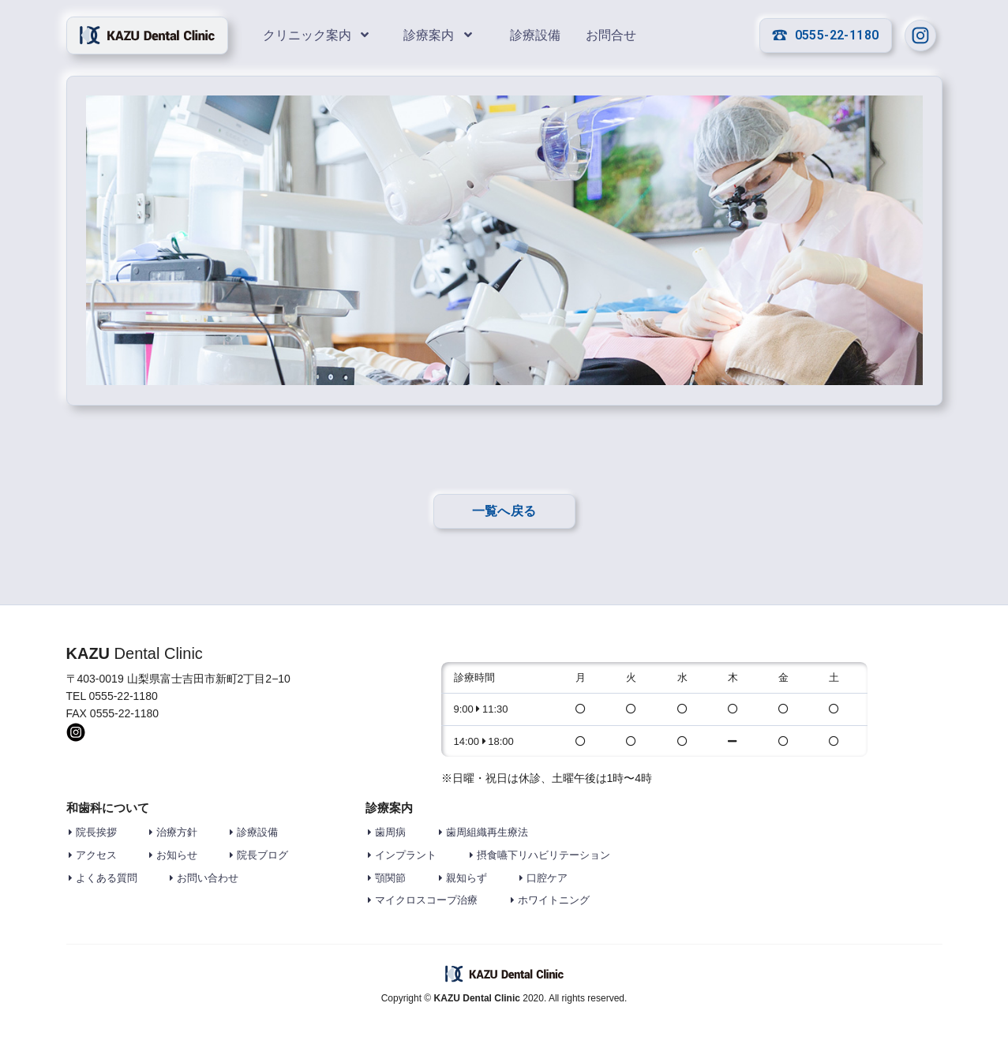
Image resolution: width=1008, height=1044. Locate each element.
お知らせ (176, 855)
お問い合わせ (207, 878)
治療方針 (176, 832)
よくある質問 (106, 878)
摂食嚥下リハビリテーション (543, 855)
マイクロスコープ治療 (426, 900)
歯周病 (390, 832)
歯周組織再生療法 (487, 832)
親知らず (466, 878)
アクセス (96, 855)
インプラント (406, 855)
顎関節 (390, 878)
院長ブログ (262, 855)
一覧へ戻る (504, 511)
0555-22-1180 (825, 35)
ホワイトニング (554, 900)
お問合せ (611, 35)
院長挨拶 (96, 832)
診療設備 (535, 35)
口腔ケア (547, 878)
